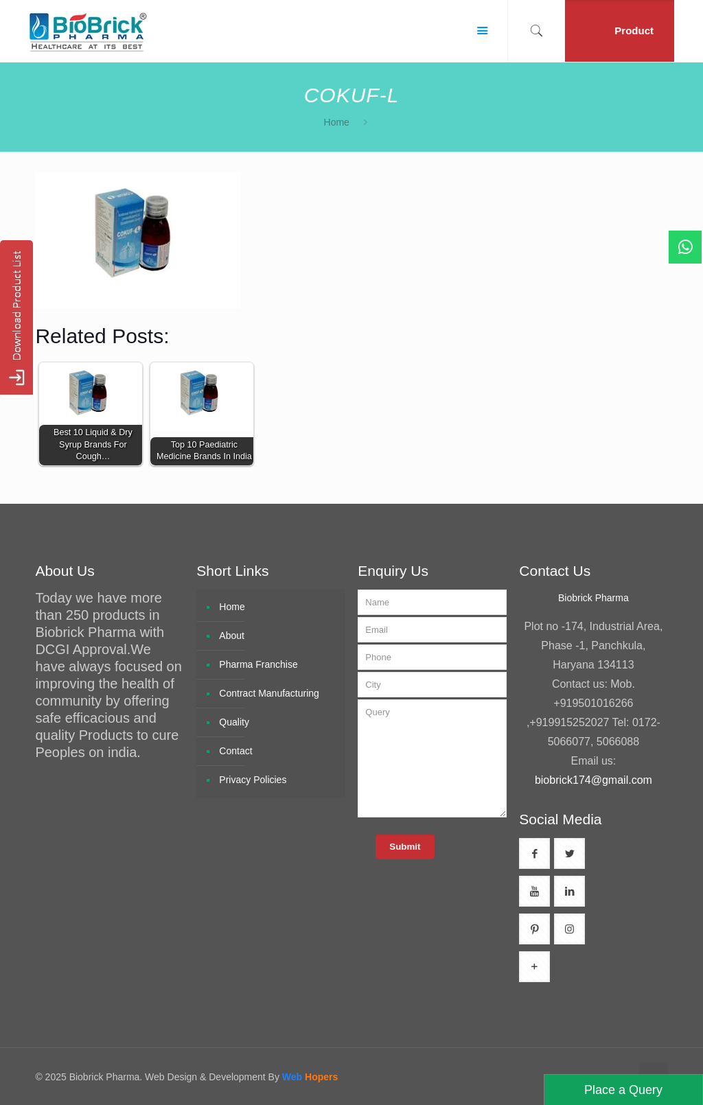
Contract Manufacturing (269, 693)
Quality (234, 722)
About (231, 635)
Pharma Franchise (258, 664)
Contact (235, 750)
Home (336, 122)
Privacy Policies (252, 779)
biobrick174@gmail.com (593, 780)
